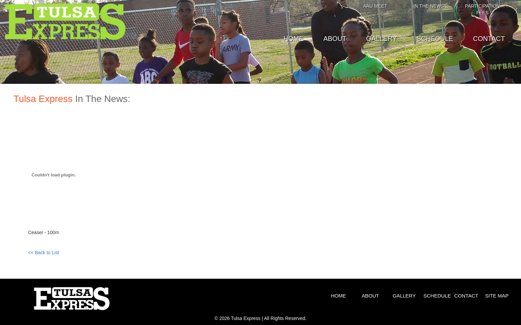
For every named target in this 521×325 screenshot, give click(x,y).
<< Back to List (43, 252)
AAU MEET (375, 6)
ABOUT (334, 38)
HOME (294, 38)
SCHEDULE (435, 38)
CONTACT (489, 38)
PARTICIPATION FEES (482, 9)
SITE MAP (497, 296)
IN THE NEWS (428, 6)
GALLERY (381, 38)
